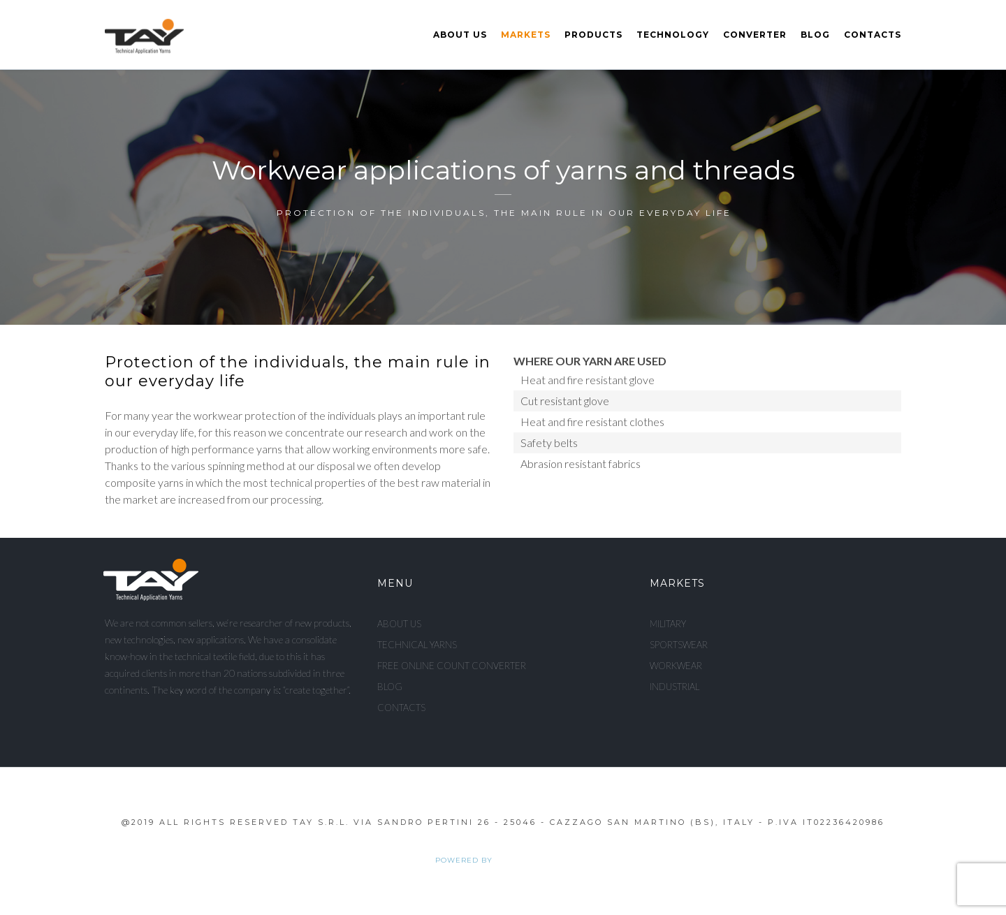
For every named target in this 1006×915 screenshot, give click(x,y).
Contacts (872, 34)
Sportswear (679, 644)
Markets (526, 34)
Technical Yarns (417, 644)
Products (593, 34)
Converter (755, 34)
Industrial (674, 686)
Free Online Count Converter (451, 665)
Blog (815, 34)
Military (668, 623)
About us (460, 34)
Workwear (676, 665)
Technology (672, 34)
